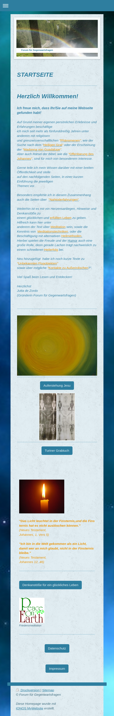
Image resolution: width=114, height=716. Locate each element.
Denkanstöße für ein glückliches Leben (50, 585)
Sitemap (48, 690)
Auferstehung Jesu (56, 385)
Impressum (57, 668)
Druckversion (28, 690)
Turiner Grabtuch (57, 450)
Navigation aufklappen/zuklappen (57, 5)
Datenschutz (57, 648)
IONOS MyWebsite (29, 708)
